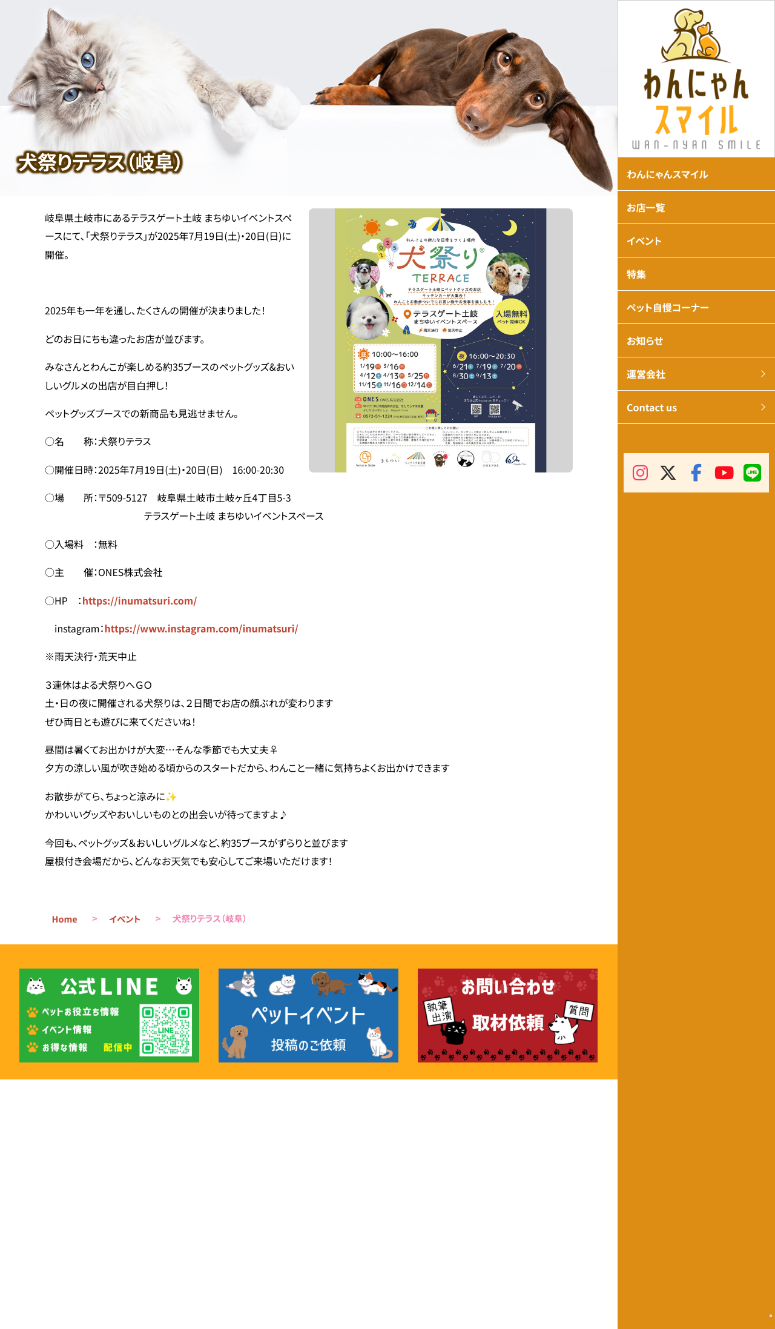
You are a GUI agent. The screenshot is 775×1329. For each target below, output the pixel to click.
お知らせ (645, 340)
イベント (124, 919)
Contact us (652, 407)
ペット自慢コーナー (668, 307)
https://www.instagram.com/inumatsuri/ (201, 628)
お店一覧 (646, 207)
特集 (636, 274)
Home (65, 919)
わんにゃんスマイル (667, 174)
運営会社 (646, 373)
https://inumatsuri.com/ (139, 600)
